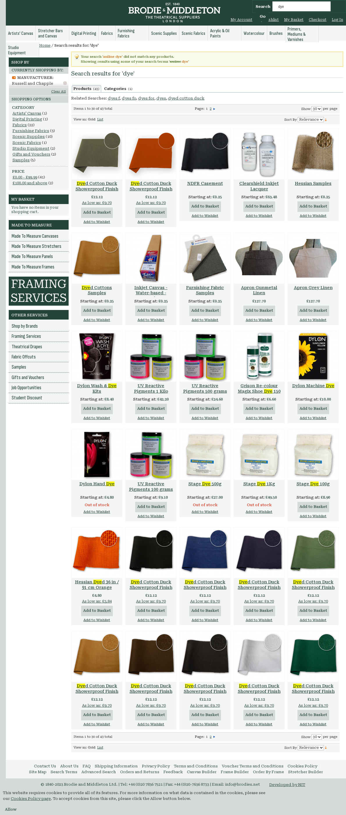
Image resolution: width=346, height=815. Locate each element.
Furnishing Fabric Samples (205, 290)
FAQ (87, 766)
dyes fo (129, 98)
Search (263, 6)
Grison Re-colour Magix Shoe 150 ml (259, 391)
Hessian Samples (313, 183)
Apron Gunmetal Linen (259, 290)
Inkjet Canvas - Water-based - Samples (150, 293)
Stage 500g (205, 484)
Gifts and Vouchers (31, 154)
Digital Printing (27, 119)
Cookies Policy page (31, 798)
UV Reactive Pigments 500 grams (205, 388)
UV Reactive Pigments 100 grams (151, 487)
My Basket (294, 20)
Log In (337, 20)
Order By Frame (268, 772)
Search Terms (64, 772)
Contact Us (45, 766)
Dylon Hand (97, 484)
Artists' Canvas (27, 113)
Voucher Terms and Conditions (252, 766)
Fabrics (20, 125)
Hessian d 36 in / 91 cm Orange (97, 585)
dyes (161, 98)
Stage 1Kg (259, 484)
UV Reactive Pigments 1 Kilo (151, 388)
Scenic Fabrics (27, 142)
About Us (69, 766)
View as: (80, 119)
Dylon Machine (313, 385)
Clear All (58, 91)
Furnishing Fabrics (31, 131)
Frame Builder (235, 772)
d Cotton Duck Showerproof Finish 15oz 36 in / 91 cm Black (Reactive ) (151, 590)
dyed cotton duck (186, 98)
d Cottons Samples (97, 290)
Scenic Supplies (29, 136)
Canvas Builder (202, 772)
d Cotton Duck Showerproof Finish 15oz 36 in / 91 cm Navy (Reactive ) (205, 590)
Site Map (38, 772)
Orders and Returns (139, 772)
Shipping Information (116, 766)
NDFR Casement (205, 183)
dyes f (114, 98)
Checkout (318, 20)
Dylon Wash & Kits (97, 388)
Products (86, 89)
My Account (241, 20)
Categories (118, 89)
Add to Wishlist (96, 222)
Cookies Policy (302, 766)
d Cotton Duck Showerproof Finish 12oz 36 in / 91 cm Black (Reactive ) (205, 694)
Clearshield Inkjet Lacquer (259, 186)
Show (306, 109)
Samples (21, 160)
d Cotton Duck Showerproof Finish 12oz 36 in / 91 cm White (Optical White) (259, 694)
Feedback (173, 772)
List (100, 119)
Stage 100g (313, 484)
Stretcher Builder (305, 772)
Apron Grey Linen (313, 287)
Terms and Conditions (196, 766)
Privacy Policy (156, 766)
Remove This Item (65, 83)
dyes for (146, 98)
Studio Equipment (31, 148)
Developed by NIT (287, 784)
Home (45, 46)
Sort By (290, 120)
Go (263, 16)
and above (30, 183)
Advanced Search (98, 772)
